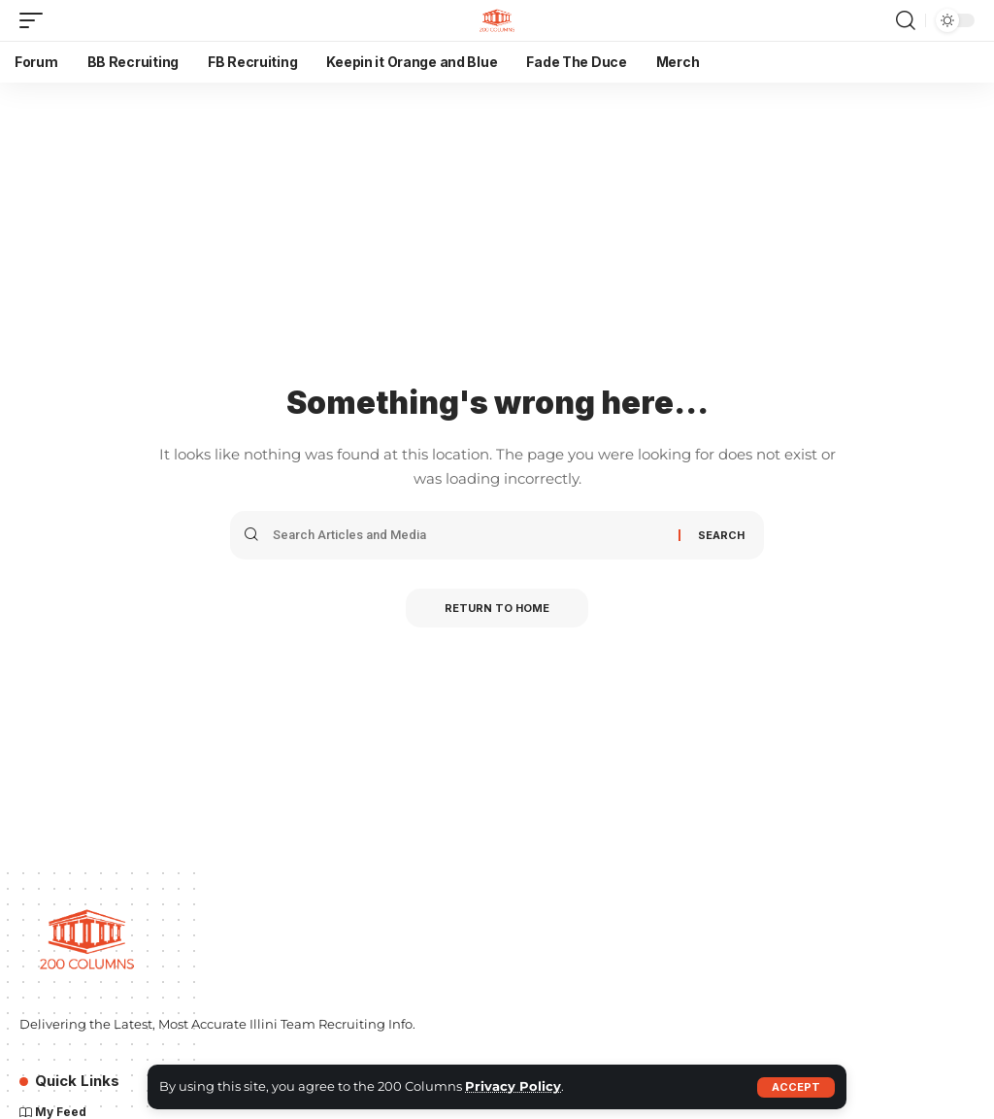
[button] (796, 1087)
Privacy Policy (513, 1086)
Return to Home (497, 608)
